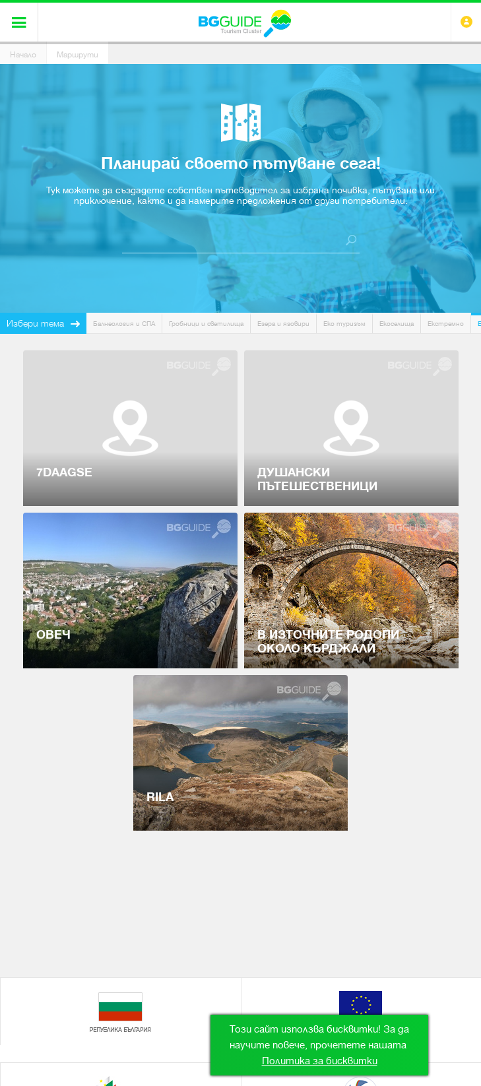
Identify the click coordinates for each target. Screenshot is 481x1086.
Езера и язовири (283, 323)
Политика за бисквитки (319, 1061)
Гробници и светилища (206, 323)
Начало (23, 54)
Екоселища (396, 323)
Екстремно (446, 323)
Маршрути (77, 54)
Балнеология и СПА (124, 323)
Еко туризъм (344, 323)
